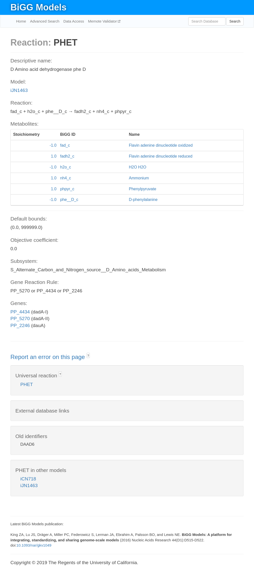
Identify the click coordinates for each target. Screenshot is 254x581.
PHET (26, 384)
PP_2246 (20, 325)
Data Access (73, 21)
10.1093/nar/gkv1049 (33, 545)
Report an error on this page (48, 357)
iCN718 (28, 478)
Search (234, 21)
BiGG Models (38, 7)
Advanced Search (44, 21)
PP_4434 (20, 311)
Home (21, 21)
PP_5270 (20, 318)
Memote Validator (103, 21)
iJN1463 (19, 90)
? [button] (88, 356)
